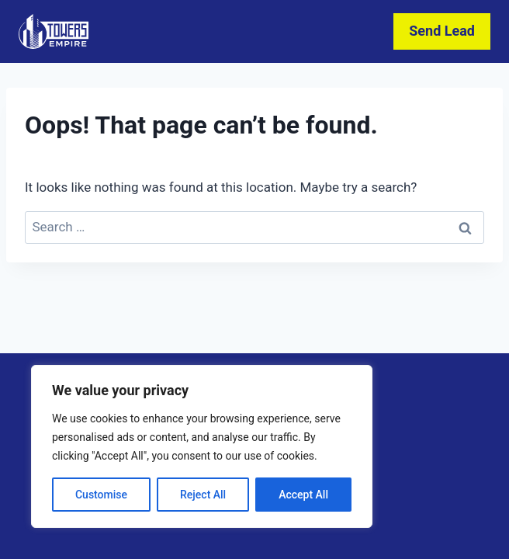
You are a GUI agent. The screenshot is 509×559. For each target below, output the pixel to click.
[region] (201, 446)
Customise (101, 494)
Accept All (303, 494)
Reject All (203, 494)
